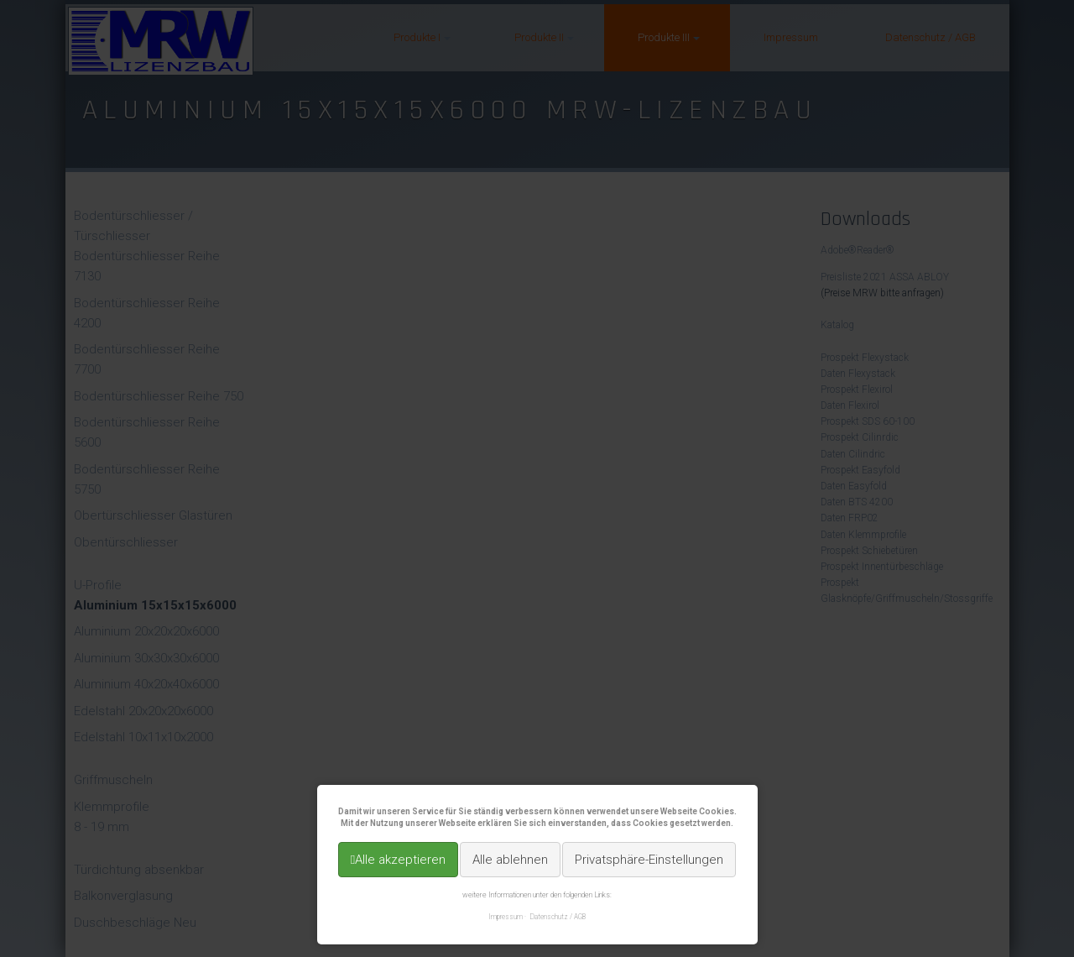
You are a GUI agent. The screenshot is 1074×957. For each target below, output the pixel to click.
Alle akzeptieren (400, 859)
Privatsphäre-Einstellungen (649, 859)
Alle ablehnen (510, 859)
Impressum (505, 917)
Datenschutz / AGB (558, 917)
